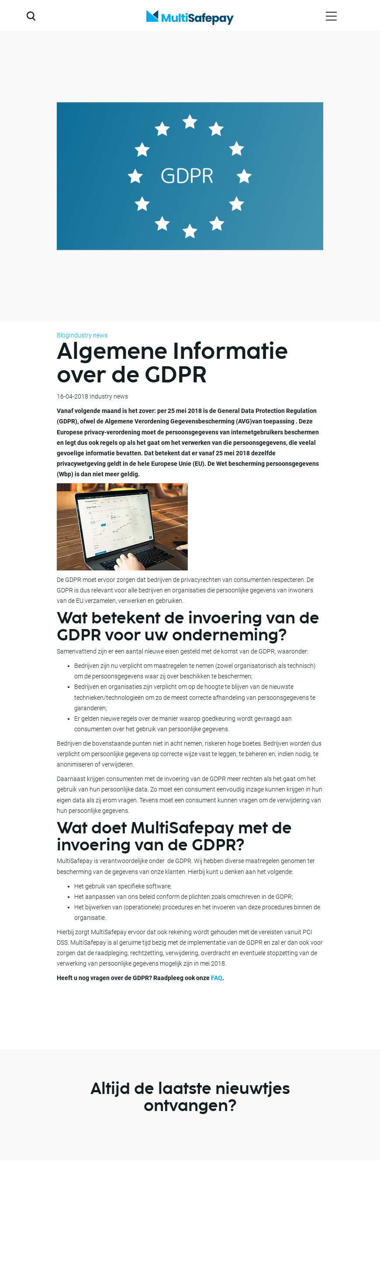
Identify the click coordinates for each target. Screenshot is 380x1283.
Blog (63, 335)
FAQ (216, 977)
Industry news (88, 335)
